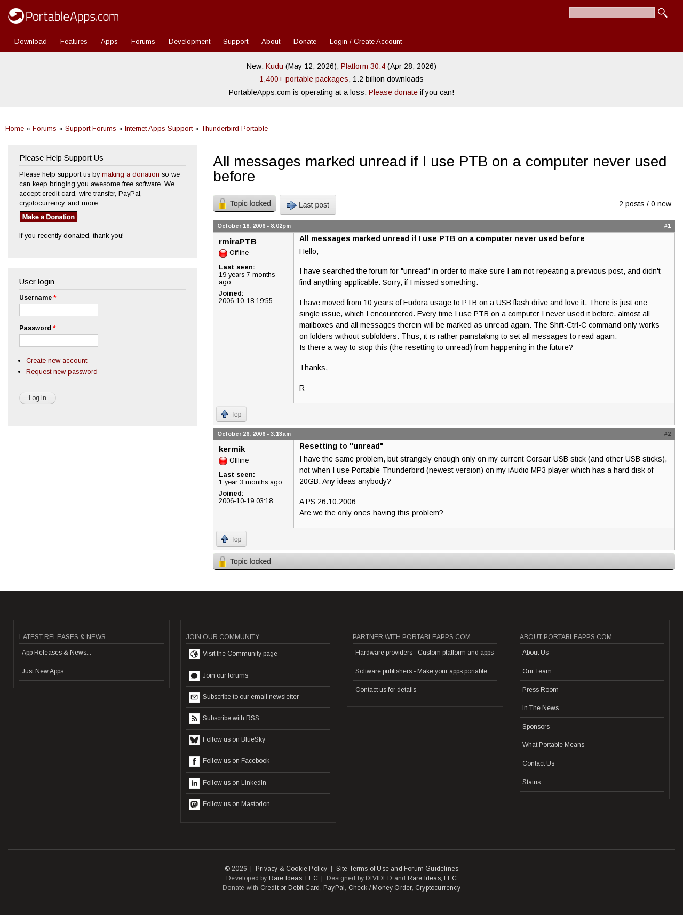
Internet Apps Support (159, 128)
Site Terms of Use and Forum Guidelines (397, 868)
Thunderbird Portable (234, 128)
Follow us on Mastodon (229, 804)
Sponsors (536, 726)
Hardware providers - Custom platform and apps (424, 652)
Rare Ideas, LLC (293, 878)
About (270, 41)
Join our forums (218, 676)
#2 (667, 434)
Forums (143, 41)
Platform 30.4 (363, 66)
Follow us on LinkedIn (227, 783)
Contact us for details (385, 690)
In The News (540, 708)
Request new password (62, 372)
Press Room (540, 690)
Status (531, 782)
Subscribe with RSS (224, 718)
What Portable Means (553, 745)
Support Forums (90, 128)
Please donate (393, 92)
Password (37, 328)
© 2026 (236, 868)
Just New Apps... (45, 671)
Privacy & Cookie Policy (292, 868)
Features (74, 41)
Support (235, 41)
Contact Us (538, 763)
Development (189, 41)
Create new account (56, 360)
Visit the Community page (233, 654)
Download (30, 41)
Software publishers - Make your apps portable (421, 671)
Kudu (274, 66)
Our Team (537, 671)
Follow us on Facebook (229, 761)
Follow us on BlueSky (227, 740)
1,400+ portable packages (303, 79)
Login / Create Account (366, 41)
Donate (304, 41)
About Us (535, 652)
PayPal (334, 888)
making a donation (131, 174)
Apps (109, 41)
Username (37, 297)
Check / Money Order (380, 888)
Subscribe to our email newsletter (244, 697)
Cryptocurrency (437, 888)
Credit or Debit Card (290, 888)
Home (14, 128)
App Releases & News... (56, 652)
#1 (667, 225)
